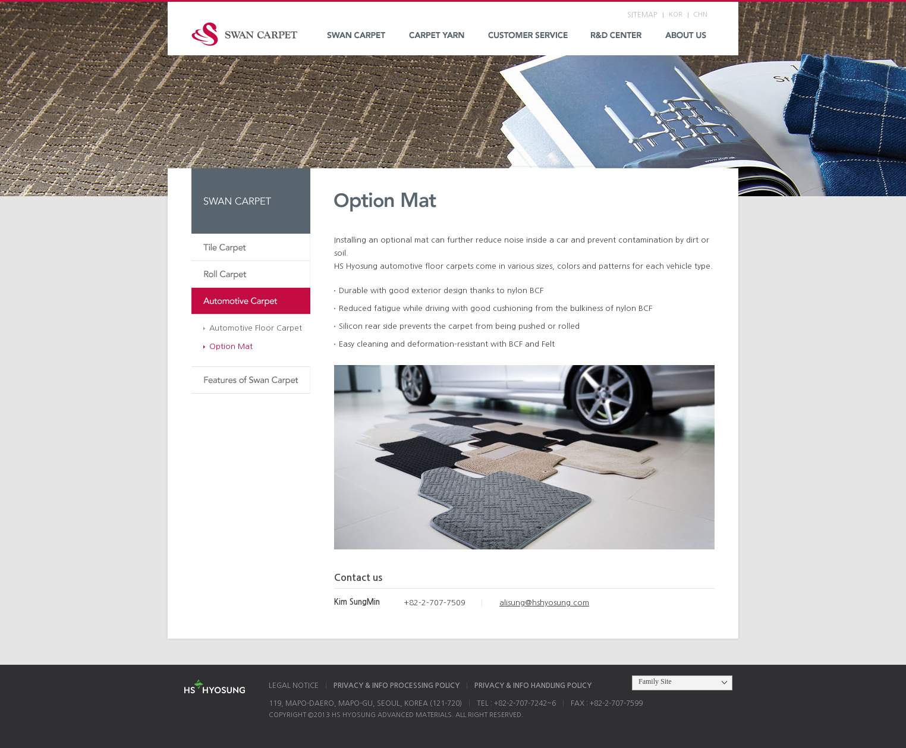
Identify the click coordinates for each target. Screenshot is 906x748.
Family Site (655, 681)
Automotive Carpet (250, 301)
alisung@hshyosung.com (544, 602)
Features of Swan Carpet (250, 380)
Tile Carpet (250, 247)
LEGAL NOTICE (294, 685)
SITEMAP (642, 14)
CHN (700, 14)
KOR (675, 14)
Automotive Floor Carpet (255, 328)
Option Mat (231, 346)
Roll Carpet (250, 274)
